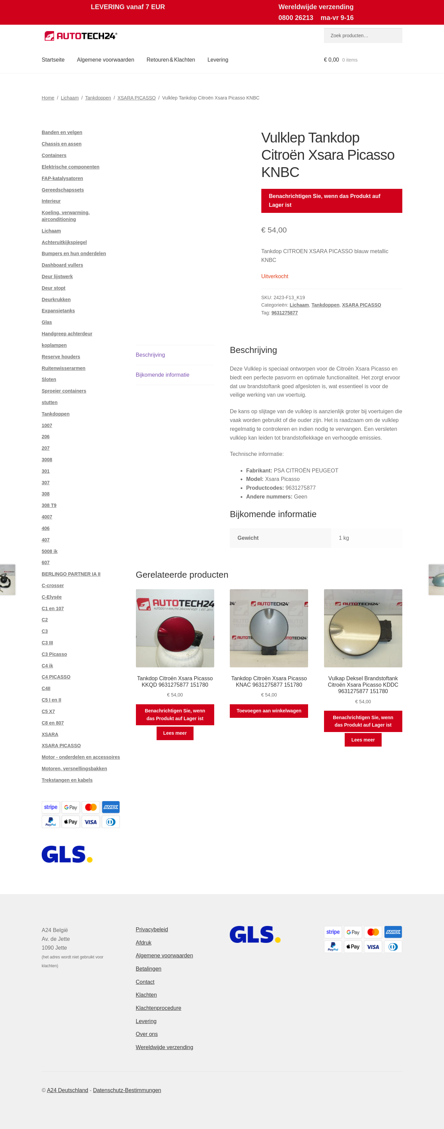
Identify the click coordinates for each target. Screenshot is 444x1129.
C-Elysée (52, 597)
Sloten (49, 379)
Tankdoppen (98, 98)
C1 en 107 (53, 608)
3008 (47, 459)
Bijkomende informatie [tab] (162, 375)
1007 (47, 425)
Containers (54, 155)
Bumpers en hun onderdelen (74, 253)
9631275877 (284, 312)
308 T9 (49, 505)
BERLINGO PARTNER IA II (71, 574)
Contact (145, 982)
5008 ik (50, 551)
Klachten (146, 995)
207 (45, 448)
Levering (217, 60)
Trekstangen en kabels (67, 780)
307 (45, 482)
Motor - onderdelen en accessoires (81, 757)
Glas (47, 322)
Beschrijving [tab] (150, 355)
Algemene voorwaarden (105, 60)
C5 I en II (51, 700)
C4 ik (47, 665)
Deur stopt (53, 288)
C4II (46, 688)
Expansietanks (58, 310)
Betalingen (149, 969)
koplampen (54, 345)
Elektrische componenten (70, 167)
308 (45, 493)
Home (48, 98)
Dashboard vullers (62, 265)
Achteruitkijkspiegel (64, 242)
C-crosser (53, 585)
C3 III (47, 642)
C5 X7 (48, 711)
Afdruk (144, 943)
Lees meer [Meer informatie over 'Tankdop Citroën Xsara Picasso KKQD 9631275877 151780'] (175, 733)
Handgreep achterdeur (67, 333)
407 (45, 540)
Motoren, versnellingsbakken (74, 768)
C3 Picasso (54, 654)
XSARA (50, 734)
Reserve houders (61, 356)
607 (45, 562)
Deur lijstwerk (57, 276)
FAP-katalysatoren (62, 178)
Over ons (147, 1034)
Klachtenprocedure (158, 1008)
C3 (45, 631)
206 (45, 436)
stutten (50, 402)
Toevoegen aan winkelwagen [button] (269, 710)
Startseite (53, 60)
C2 (45, 619)
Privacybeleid (152, 929)
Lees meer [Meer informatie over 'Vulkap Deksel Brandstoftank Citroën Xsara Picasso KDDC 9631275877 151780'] (363, 740)
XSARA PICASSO (137, 98)
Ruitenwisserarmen (63, 368)
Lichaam (70, 98)
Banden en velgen (62, 132)
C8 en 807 (53, 723)
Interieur (51, 201)
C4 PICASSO (56, 677)
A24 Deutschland (67, 1090)
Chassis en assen (62, 144)
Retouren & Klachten (171, 60)
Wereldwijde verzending (165, 1047)
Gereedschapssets (63, 190)
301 (45, 471)
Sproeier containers (64, 391)
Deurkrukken (56, 299)
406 (45, 528)
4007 (47, 516)
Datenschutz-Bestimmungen (127, 1090)
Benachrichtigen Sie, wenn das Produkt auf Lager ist (324, 200)
